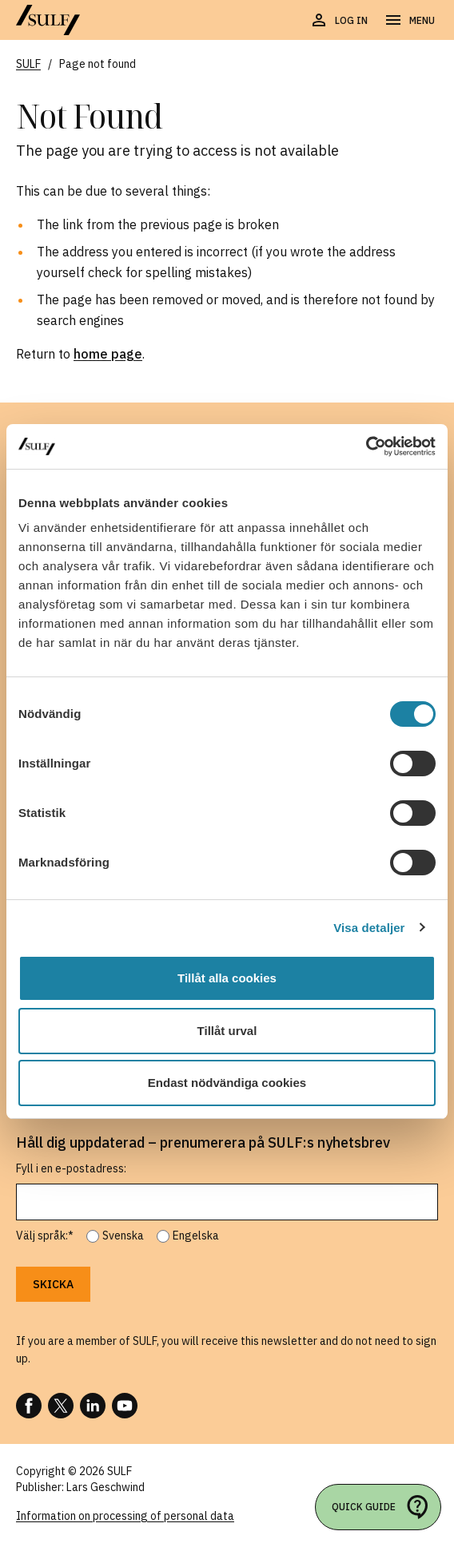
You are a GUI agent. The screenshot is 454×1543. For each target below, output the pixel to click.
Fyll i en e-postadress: (71, 1168)
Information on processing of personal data (125, 1516)
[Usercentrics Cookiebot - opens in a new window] (366, 446)
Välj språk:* (45, 1235)
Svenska (123, 1235)
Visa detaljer (368, 927)
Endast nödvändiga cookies (227, 1082)
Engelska (196, 1235)
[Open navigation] (409, 21)
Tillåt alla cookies (227, 978)
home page (108, 354)
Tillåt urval (227, 1030)
